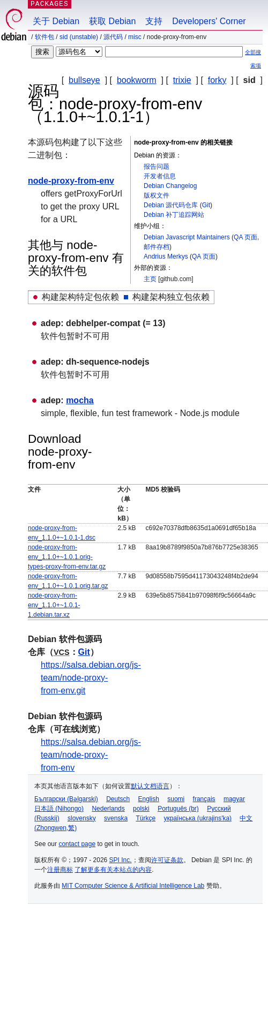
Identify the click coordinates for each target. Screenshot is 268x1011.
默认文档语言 (150, 786)
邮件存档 (156, 247)
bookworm (137, 80)
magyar (234, 799)
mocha (80, 400)
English (148, 799)
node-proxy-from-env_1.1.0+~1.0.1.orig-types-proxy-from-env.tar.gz (67, 557)
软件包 (44, 37)
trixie (182, 80)
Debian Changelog (170, 186)
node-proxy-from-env (71, 180)
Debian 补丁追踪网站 (174, 214)
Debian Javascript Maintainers (187, 237)
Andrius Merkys (166, 256)
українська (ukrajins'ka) (197, 818)
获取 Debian (112, 21)
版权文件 (156, 195)
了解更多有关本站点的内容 (113, 869)
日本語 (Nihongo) (59, 808)
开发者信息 (160, 176)
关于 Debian (56, 21)
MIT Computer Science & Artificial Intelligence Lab (133, 885)
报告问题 (156, 166)
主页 (150, 279)
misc (135, 37)
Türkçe (145, 818)
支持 (153, 21)
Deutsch (118, 799)
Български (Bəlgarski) (66, 799)
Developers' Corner (208, 21)
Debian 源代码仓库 (171, 205)
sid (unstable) (78, 37)
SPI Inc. (120, 860)
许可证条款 (167, 860)
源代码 (113, 37)
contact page (76, 844)
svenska (116, 818)
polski (141, 808)
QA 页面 (245, 237)
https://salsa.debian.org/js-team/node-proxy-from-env (91, 754)
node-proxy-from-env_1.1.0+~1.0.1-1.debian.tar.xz (54, 605)
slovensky (82, 818)
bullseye (84, 80)
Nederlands (108, 808)
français (204, 799)
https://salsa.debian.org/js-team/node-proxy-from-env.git (91, 677)
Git (206, 205)
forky (217, 80)
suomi (175, 799)
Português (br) (178, 808)
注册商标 (60, 869)
